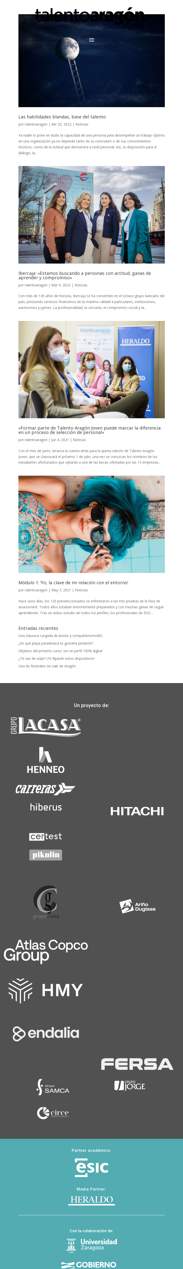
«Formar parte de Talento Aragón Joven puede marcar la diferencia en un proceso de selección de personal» (89, 430)
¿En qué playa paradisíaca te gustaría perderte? (55, 643)
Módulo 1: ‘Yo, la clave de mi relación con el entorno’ (73, 582)
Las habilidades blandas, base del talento (62, 117)
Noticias (81, 124)
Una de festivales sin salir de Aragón (47, 666)
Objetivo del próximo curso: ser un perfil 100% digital (60, 650)
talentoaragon (36, 124)
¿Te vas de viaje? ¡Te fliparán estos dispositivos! (56, 658)
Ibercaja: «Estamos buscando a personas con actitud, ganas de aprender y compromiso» (84, 275)
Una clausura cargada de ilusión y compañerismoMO (60, 635)
